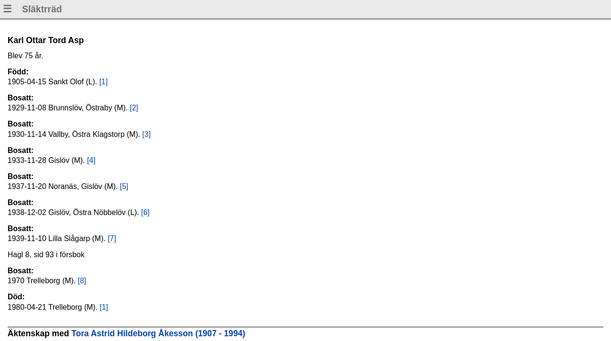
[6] (145, 212)
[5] (124, 186)
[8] (82, 281)
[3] (146, 134)
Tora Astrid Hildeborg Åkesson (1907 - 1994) (158, 333)
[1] (103, 82)
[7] (112, 238)
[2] (134, 108)
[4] (91, 160)
